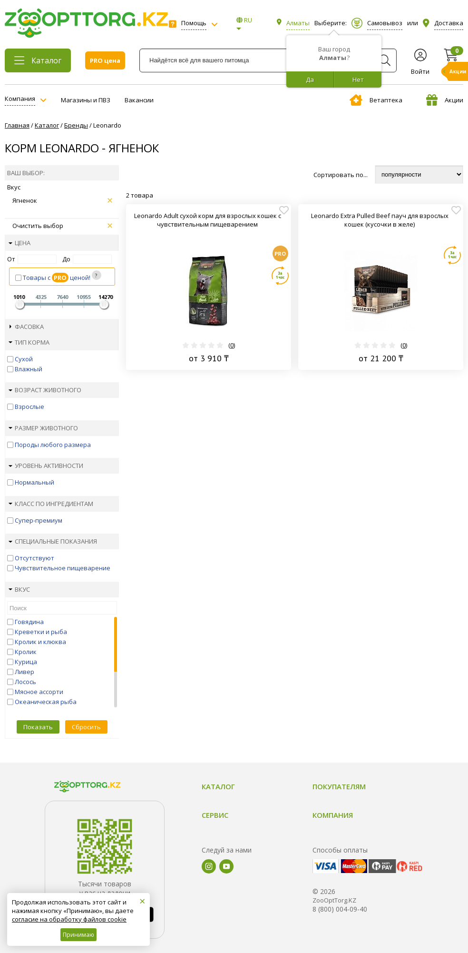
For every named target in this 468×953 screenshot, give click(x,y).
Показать (38, 727)
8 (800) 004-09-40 (339, 908)
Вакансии (139, 100)
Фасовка (27, 326)
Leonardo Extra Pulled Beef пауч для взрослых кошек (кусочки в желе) (379, 219)
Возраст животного (45, 390)
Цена (19, 242)
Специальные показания (53, 541)
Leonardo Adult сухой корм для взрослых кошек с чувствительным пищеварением (207, 219)
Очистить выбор (62, 225)
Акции (444, 100)
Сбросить (86, 727)
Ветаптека (376, 100)
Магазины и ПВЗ (85, 100)
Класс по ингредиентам (51, 503)
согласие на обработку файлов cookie (69, 919)
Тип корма (29, 342)
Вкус (19, 589)
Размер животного (43, 428)
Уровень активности (46, 465)
